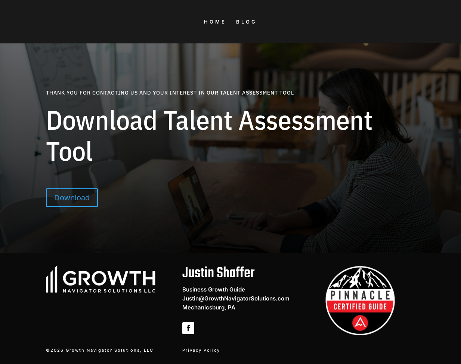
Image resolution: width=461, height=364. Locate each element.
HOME (215, 22)
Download (72, 197)
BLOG (246, 22)
